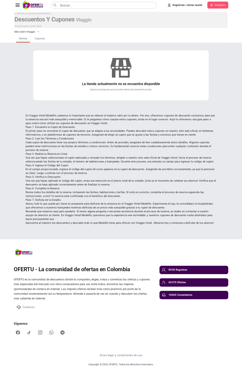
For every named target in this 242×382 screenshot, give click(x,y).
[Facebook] (18, 332)
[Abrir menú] (17, 5)
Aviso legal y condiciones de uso (121, 355)
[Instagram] (40, 332)
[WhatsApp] (51, 332)
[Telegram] (62, 332)
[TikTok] (29, 332)
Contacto (25, 307)
